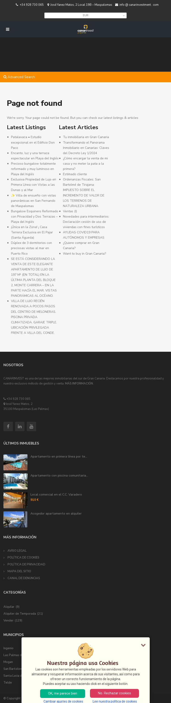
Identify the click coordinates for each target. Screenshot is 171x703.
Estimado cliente (75, 174)
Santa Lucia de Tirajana (19, 676)
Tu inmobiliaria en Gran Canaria (86, 137)
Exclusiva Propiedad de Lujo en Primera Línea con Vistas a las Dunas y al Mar (33, 184)
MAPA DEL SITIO (19, 571)
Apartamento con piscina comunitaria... (59, 475)
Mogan (8, 662)
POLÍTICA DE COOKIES (23, 558)
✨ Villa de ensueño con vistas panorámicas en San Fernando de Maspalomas (33, 200)
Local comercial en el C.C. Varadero (56, 494)
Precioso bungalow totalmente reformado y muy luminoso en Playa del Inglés (33, 168)
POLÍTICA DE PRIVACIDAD (26, 564)
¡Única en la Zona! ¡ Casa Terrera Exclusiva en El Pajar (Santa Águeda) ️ (32, 232)
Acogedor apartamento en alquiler (56, 513)
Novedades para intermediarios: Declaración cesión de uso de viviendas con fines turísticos (86, 221)
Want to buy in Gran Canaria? (84, 253)
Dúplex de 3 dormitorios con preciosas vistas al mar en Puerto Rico (31, 248)
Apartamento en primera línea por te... (58, 456)
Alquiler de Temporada (19, 614)
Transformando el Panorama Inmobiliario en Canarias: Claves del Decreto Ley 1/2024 (86, 147)
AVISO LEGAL (17, 551)
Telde (7, 683)
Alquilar (8, 607)
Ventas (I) (70, 211)
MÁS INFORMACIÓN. (79, 383)
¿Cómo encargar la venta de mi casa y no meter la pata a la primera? (85, 163)
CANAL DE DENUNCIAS (24, 578)
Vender (8, 621)
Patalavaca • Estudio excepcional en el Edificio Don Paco (33, 142)
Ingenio (8, 648)
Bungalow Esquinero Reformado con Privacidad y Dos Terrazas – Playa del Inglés (34, 216)
